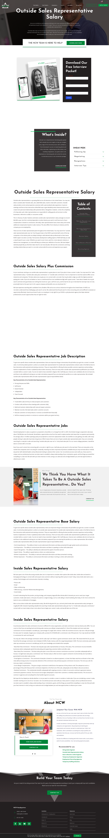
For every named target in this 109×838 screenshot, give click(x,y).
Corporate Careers (74, 826)
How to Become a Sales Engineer (72, 754)
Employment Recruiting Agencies (72, 759)
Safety (71, 829)
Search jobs (72, 814)
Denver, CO (44, 823)
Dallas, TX (44, 820)
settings (68, 836)
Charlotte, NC (44, 817)
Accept (77, 835)
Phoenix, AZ (44, 826)
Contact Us (92, 5)
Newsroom (72, 823)
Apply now (103, 5)
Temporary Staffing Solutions (71, 761)
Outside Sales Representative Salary (73, 752)
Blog (71, 820)
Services (71, 817)
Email (69, 76)
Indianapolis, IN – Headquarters (48, 814)
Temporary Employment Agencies (72, 757)
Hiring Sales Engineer (69, 750)
